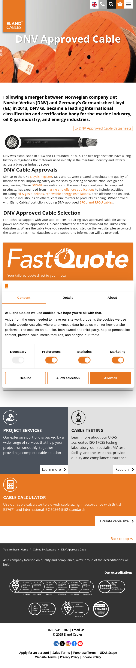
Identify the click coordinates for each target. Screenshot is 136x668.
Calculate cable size (115, 521)
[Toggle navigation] (128, 4)
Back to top (122, 538)
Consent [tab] (23, 297)
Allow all (110, 378)
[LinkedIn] (56, 643)
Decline (25, 378)
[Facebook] (74, 643)
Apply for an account (34, 653)
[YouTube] (80, 643)
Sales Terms (61, 653)
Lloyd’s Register (41, 177)
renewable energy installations (68, 194)
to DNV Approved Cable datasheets (103, 128)
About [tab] (112, 297)
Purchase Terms (84, 653)
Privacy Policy (69, 657)
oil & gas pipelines (31, 194)
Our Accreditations (118, 572)
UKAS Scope (108, 653)
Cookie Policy (91, 657)
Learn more (54, 469)
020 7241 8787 (58, 630)
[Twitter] (62, 643)
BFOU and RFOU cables (96, 202)
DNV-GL (37, 185)
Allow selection (68, 378)
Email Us (78, 630)
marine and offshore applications (70, 189)
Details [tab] (68, 297)
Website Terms (46, 657)
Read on (124, 469)
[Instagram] (68, 643)
